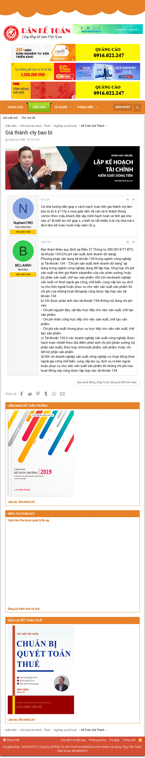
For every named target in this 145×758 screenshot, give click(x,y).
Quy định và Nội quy (73, 740)
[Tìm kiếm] (137, 108)
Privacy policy (97, 740)
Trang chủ (15, 107)
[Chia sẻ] (127, 199)
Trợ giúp (114, 740)
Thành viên (85, 107)
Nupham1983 (16, 139)
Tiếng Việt (11, 740)
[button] (71, 107)
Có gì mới (60, 107)
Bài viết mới (10, 118)
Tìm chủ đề (28, 118)
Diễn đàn (39, 107)
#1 (133, 199)
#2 (133, 242)
